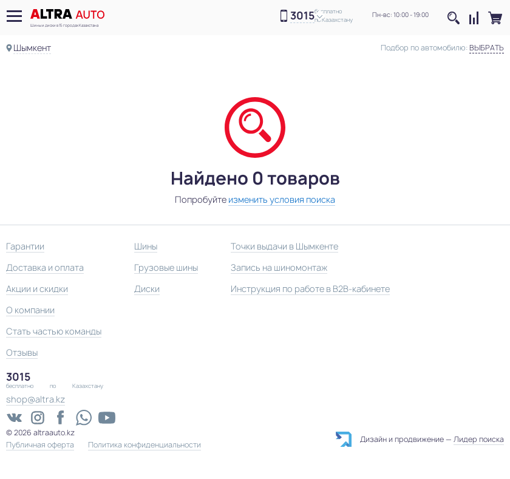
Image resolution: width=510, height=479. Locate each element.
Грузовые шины (166, 267)
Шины (145, 246)
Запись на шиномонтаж (279, 267)
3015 (302, 16)
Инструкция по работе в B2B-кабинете (310, 288)
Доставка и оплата (45, 267)
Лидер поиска (479, 439)
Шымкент (32, 47)
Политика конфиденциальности (144, 445)
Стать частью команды (53, 331)
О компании (30, 310)
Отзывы (22, 352)
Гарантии (25, 246)
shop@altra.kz (35, 399)
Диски (147, 288)
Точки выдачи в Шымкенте (284, 246)
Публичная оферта (40, 445)
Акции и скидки (37, 288)
